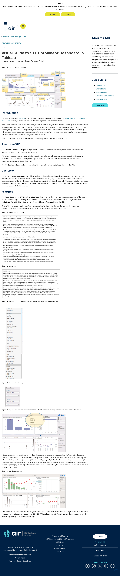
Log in (100, 536)
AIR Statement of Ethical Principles (60, 539)
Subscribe (100, 105)
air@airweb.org (100, 545)
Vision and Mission (60, 536)
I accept (52, 14)
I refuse (68, 14)
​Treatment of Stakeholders (20, 555)
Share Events (101, 92)
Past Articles (101, 99)
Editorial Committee (105, 96)
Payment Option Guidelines (20, 561)
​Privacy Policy (20, 558)
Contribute (100, 85)
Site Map (60, 551)
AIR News (60, 542)
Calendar (60, 545)
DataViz (22, 118)
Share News (101, 89)
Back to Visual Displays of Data (15, 37)
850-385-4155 (100, 550)
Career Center (60, 548)
